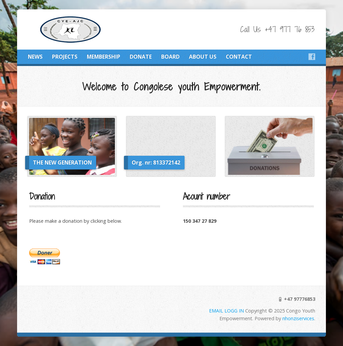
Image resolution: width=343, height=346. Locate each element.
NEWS (35, 56)
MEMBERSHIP (103, 56)
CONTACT (239, 56)
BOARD (170, 56)
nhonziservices (298, 318)
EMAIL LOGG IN (227, 310)
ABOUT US (202, 56)
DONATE (141, 56)
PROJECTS (64, 56)
